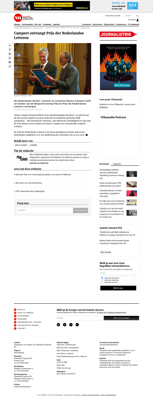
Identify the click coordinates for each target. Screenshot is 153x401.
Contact (21, 328)
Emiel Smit (61, 365)
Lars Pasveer (61, 353)
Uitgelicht (117, 164)
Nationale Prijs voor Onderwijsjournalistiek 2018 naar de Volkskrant (43, 174)
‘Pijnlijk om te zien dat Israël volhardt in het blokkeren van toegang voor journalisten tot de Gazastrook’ (112, 212)
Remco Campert (21, 145)
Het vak (37, 24)
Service (21, 310)
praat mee (85, 28)
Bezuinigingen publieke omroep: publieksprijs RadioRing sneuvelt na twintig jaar (112, 174)
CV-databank (133, 24)
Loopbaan (47, 24)
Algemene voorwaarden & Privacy (91, 395)
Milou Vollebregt (63, 350)
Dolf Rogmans (19, 353)
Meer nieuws (106, 252)
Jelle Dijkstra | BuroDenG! (66, 374)
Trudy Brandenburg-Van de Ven (68, 356)
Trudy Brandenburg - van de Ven (28, 28)
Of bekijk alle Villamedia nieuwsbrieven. (111, 312)
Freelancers (121, 24)
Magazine (22, 319)
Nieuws (17, 24)
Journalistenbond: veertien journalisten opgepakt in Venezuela (111, 193)
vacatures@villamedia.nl (108, 345)
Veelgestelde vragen (28, 325)
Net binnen (104, 164)
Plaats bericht (80, 210)
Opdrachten (109, 24)
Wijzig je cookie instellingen (108, 395)
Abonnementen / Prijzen (29, 322)
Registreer (104, 107)
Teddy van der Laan (64, 368)
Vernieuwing (27, 24)
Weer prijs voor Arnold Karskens (29, 183)
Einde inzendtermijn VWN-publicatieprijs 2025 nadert (111, 184)
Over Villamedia (25, 313)
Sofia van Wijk (62, 362)
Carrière (33, 145)
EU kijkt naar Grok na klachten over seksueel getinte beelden (112, 202)
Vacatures (86, 24)
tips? (66, 342)
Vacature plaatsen (112, 16)
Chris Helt (60, 345)
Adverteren (97, 24)
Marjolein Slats (62, 348)
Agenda (56, 24)
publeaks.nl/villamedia (39, 163)
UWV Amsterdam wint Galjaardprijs (30, 191)
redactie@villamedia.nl (22, 387)
